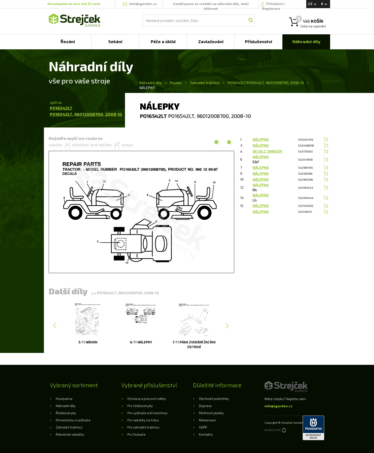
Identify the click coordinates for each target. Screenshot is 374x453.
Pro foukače (136, 434)
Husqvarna (64, 399)
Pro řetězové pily (140, 406)
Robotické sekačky (70, 434)
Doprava (205, 406)
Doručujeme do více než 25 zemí (73, 4)
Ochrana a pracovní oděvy (146, 399)
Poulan (176, 83)
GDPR (203, 427)
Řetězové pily (66, 413)
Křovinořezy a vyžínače (73, 420)
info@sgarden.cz (278, 406)
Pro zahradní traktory (143, 427)
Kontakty (206, 434)
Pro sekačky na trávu (143, 420)
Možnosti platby (211, 413)
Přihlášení (275, 4)
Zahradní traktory (205, 83)
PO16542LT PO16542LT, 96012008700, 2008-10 (266, 83)
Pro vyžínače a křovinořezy (147, 413)
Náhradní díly (150, 83)
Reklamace (207, 420)
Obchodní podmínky (214, 399)
